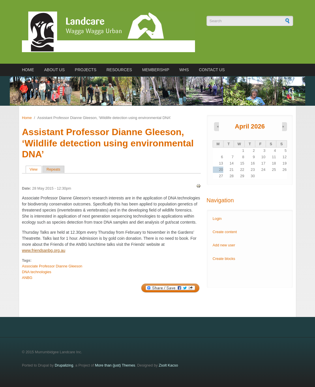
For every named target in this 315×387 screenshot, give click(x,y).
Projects (85, 69)
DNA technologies (36, 272)
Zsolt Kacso (168, 365)
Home (28, 69)
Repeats (53, 169)
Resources (119, 69)
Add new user (224, 245)
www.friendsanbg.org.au (43, 250)
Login (217, 218)
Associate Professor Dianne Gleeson (52, 266)
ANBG (27, 277)
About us (54, 69)
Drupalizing (64, 365)
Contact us (212, 69)
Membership (155, 69)
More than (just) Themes (115, 365)
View (36, 169)
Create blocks (224, 258)
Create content (225, 232)
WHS (184, 69)
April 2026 (250, 126)
